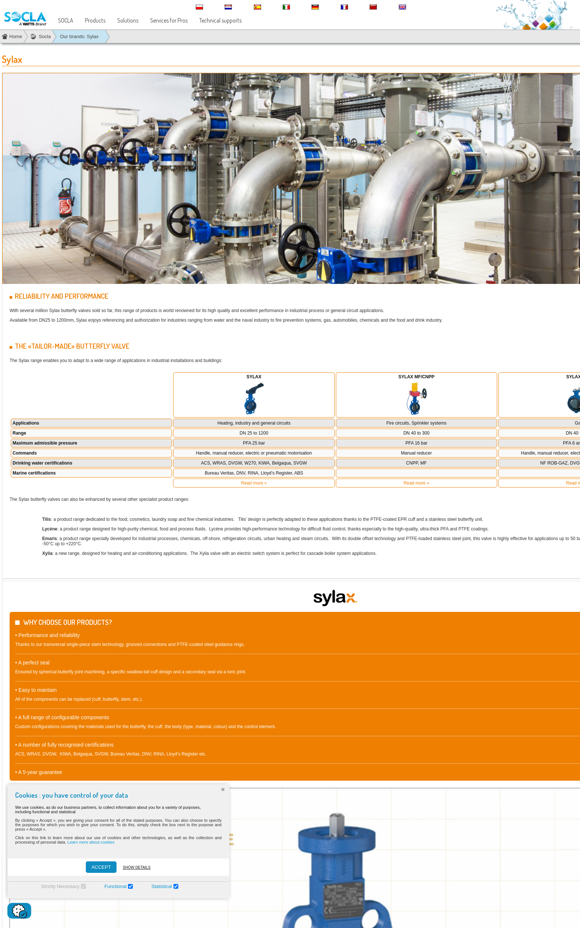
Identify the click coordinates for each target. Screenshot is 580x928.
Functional (115, 886)
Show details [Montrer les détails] (137, 867)
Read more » (254, 483)
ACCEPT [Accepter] (101, 867)
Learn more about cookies (90, 842)
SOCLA (65, 20)
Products (95, 20)
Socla (45, 36)
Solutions (127, 20)
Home (15, 36)
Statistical (161, 886)
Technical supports (220, 20)
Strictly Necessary (60, 886)
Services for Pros (169, 20)
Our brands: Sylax (79, 36)
